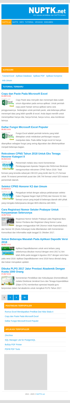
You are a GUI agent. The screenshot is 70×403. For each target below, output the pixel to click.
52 (25, 297)
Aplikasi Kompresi (54, 76)
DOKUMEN (48, 22)
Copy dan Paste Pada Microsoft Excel (24, 93)
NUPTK (15, 22)
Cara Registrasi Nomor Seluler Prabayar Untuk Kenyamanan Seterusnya (30, 211)
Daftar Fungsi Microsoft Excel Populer (24, 127)
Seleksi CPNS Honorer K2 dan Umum (24, 186)
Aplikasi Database (24, 76)
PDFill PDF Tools (12, 349)
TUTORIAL (29, 22)
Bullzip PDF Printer (13, 344)
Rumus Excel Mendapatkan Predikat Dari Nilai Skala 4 (29, 312)
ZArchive (9, 335)
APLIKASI (39, 22)
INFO (22, 22)
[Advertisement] (35, 45)
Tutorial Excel (8, 76)
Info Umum (7, 80)
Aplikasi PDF (39, 76)
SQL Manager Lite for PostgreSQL (20, 340)
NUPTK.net (6, 22)
